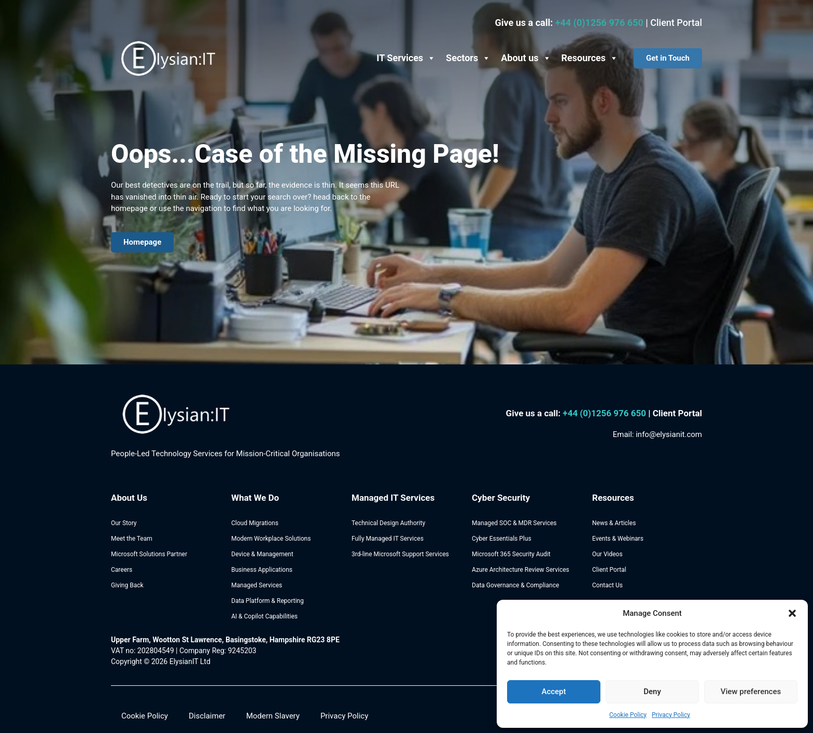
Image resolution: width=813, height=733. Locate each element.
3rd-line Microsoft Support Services (400, 554)
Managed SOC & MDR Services (514, 523)
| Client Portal (675, 413)
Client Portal (676, 22)
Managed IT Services (393, 497)
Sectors (468, 58)
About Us (129, 497)
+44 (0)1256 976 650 (600, 22)
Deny (652, 691)
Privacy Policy (671, 714)
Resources (590, 58)
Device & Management (262, 554)
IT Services (406, 58)
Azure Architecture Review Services (520, 569)
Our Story (124, 523)
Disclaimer (207, 716)
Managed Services (256, 585)
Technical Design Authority (388, 523)
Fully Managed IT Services (388, 538)
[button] (792, 613)
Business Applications (261, 569)
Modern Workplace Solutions (271, 538)
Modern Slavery (273, 716)
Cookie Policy (628, 714)
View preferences (751, 691)
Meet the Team (131, 538)
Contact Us (607, 585)
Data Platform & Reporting (267, 600)
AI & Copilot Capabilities (264, 616)
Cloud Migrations (254, 523)
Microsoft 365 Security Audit (511, 554)
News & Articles (614, 523)
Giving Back (127, 585)
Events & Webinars (617, 538)
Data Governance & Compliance (515, 585)
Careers (121, 569)
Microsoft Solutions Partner (149, 554)
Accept (553, 691)
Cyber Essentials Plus (501, 538)
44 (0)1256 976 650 (608, 413)
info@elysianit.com (669, 434)
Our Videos (607, 554)
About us (526, 58)
